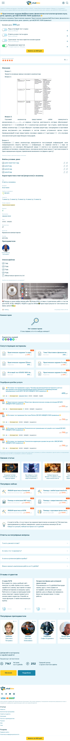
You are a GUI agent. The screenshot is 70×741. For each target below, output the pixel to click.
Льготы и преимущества (7, 718)
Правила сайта (4, 732)
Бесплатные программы (7, 711)
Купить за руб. (35, 51)
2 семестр (13, 199)
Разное (2, 720)
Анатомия (5, 187)
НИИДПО (9, 221)
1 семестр (5, 199)
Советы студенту (5, 714)
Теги (1, 725)
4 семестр (29, 199)
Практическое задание (8, 205)
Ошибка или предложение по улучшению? (13, 280)
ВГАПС (5, 193)
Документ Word (6, 216)
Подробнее (26, 673)
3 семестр (21, 199)
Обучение (8, 673)
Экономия (3, 716)
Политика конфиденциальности (9, 734)
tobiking (5, 310)
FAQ (1, 723)
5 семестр (37, 199)
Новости (2, 709)
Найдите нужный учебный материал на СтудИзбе (25, 526)
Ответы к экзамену (9, 182)
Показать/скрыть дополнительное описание (14, 155)
